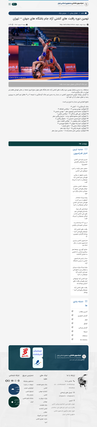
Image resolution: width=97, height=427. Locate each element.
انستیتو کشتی (29, 391)
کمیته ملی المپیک (42, 415)
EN (14, 4)
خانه (82, 13)
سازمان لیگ (30, 395)
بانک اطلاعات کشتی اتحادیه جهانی (43, 408)
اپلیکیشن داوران (28, 388)
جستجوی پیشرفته (28, 381)
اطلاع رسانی (74, 13)
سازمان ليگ (62, 13)
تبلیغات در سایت (28, 385)
